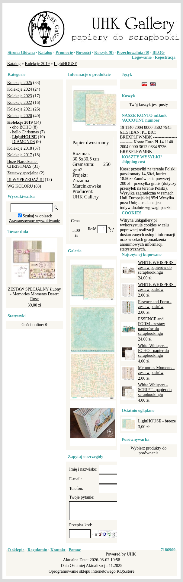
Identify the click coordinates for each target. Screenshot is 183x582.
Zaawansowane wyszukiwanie (34, 221)
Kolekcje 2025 (19, 82)
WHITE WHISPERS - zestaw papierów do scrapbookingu (157, 267)
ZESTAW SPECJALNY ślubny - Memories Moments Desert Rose (34, 294)
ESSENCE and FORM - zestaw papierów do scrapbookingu (151, 326)
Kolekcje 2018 (19, 148)
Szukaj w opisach (37, 216)
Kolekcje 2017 (19, 155)
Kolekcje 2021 (19, 109)
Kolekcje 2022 (19, 102)
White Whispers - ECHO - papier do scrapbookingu (153, 351)
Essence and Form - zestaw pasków (155, 304)
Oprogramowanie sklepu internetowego (82, 571)
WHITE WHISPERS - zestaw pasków (157, 287)
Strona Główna (21, 52)
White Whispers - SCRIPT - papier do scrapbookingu (155, 390)
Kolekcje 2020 (19, 116)
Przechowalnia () (133, 52)
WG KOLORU (20, 186)
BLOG (158, 52)
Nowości (83, 52)
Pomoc (75, 550)
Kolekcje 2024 (19, 89)
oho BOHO (21, 127)
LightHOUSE (65, 63)
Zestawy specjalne (22, 173)
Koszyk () (104, 52)
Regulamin (37, 550)
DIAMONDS (23, 141)
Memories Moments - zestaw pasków (156, 370)
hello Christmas (25, 132)
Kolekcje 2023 (19, 96)
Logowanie (142, 57)
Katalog (45, 52)
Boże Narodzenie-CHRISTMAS (22, 164)
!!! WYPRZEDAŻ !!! (25, 179)
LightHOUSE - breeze (157, 421)
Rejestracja (165, 57)
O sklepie (16, 550)
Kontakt (58, 550)
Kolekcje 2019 (37, 63)
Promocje (64, 52)
